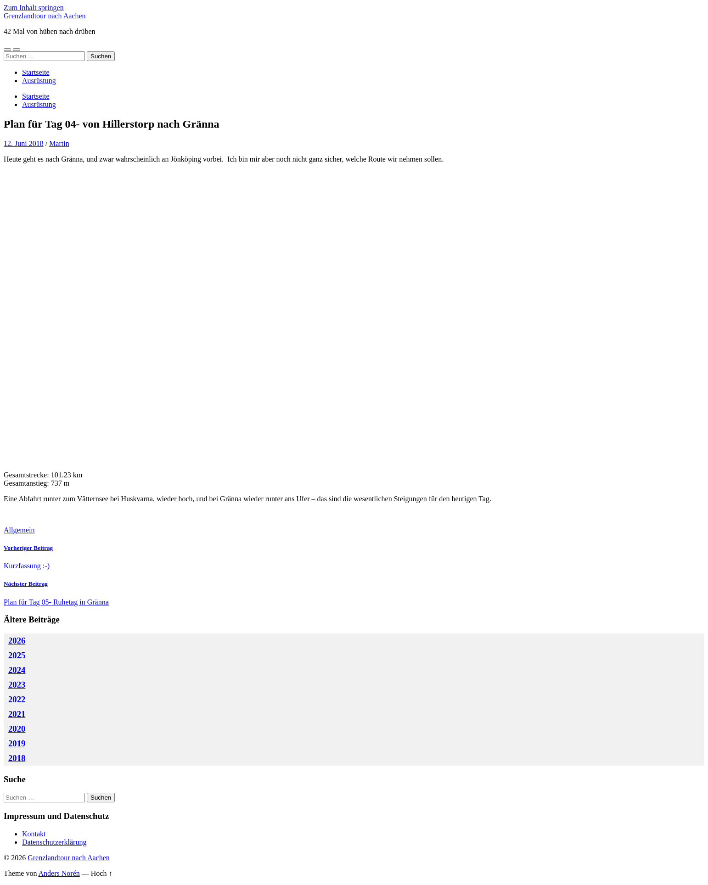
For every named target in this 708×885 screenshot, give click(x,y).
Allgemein (19, 530)
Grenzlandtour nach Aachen (45, 16)
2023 (16, 684)
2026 (16, 640)
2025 (16, 655)
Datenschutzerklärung (54, 842)
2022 (16, 699)
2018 (16, 758)
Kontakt (34, 834)
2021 (16, 714)
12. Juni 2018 (24, 143)
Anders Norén (59, 873)
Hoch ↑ (101, 873)
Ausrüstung (39, 80)
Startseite (36, 72)
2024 (16, 670)
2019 (16, 743)
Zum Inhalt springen (34, 7)
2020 (16, 729)
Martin (59, 143)
